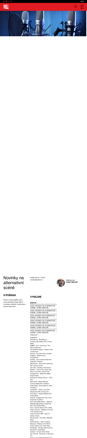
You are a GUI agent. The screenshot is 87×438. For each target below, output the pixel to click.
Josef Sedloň (72, 282)
